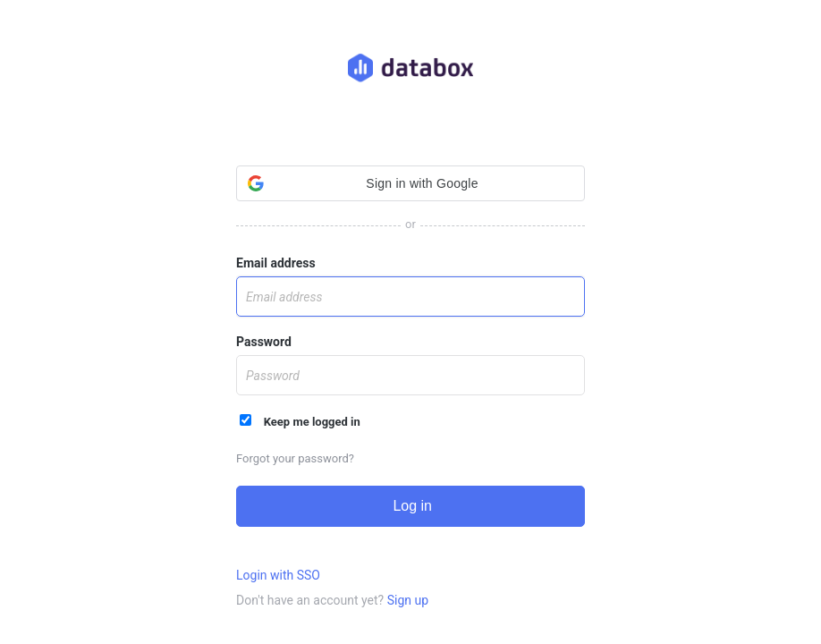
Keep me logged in (300, 421)
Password (264, 342)
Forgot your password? (295, 458)
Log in (410, 505)
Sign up (407, 600)
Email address (276, 263)
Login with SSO (278, 575)
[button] (410, 183)
